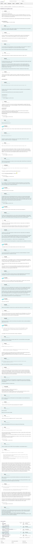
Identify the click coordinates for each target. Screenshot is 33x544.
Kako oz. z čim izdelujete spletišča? (7, 529)
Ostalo (21, 3)
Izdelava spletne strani (5, 526)
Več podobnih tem (2, 538)
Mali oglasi (9, 3)
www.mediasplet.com (4, 21)
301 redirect (4, 523)
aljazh (5, 25)
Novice (2, 3)
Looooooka (6, 386)
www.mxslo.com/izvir (7, 353)
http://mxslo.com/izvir (4, 113)
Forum (5, 3)
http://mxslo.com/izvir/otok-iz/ (9, 173)
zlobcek (5, 58)
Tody (5, 52)
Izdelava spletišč (7, 530)
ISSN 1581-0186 (24, 542)
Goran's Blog (27, 529)
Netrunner (26, 523)
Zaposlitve (17, 3)
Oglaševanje (2, 542)
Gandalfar (5, 187)
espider (7, 22)
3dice (5, 395)
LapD (5, 158)
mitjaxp (5, 101)
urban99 (5, 256)
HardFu (5, 132)
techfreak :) (6, 165)
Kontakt (13, 542)
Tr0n (5, 407)
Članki (13, 3)
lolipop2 (3, 524)
